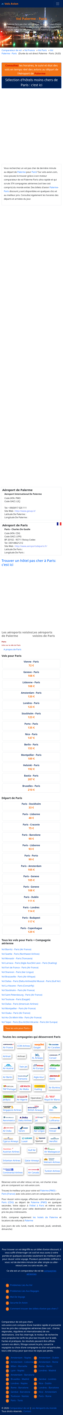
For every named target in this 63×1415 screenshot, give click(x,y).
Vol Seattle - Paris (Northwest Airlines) (20, 953)
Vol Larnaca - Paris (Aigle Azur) (17, 963)
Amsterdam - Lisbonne (20, 1361)
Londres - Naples (17, 1383)
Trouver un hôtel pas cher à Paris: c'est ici (29, 562)
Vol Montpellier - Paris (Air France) (19, 1008)
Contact (27, 1411)
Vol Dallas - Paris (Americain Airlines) (20, 1003)
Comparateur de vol (12, 50)
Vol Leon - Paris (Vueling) (44, 963)
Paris (34, 172)
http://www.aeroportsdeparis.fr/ (31, 546)
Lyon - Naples (15, 1370)
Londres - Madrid (45, 1370)
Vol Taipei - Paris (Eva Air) (14, 1022)
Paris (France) (8, 1193)
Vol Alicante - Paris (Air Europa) (42, 1022)
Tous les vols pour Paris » (17, 1028)
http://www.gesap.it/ (25, 510)
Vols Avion (10, 3)
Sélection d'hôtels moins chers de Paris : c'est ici (31, 82)
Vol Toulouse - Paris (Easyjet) (16, 999)
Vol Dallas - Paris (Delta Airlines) (17, 981)
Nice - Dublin (43, 1383)
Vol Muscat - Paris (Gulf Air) (46, 981)
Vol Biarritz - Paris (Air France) (16, 949)
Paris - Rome (42, 1396)
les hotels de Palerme (45, 1217)
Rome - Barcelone (17, 1387)
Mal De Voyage (15, 1296)
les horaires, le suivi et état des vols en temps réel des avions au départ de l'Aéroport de (31, 69)
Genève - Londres (45, 1379)
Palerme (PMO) (47, 1190)
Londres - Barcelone (46, 1387)
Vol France (29, 50)
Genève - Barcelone (18, 1391)
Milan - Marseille (16, 1366)
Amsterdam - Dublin (46, 1357)
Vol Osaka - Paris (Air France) (16, 1012)
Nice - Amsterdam (45, 1391)
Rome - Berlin (43, 1366)
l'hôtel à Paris (36, 1205)
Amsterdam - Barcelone (20, 1374)
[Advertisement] (31, 126)
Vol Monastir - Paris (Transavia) (17, 958)
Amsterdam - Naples (18, 1357)
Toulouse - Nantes (17, 1396)
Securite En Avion (17, 1302)
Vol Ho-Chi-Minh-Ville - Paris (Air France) (21, 1017)
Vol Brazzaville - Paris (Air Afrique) (18, 976)
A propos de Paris (12, 649)
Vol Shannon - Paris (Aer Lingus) (18, 972)
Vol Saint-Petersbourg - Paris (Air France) (22, 994)
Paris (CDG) (8, 1202)
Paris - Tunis (14, 1400)
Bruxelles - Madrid (17, 1379)
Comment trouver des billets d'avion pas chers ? (32, 1308)
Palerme (21, 172)
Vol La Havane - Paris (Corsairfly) (18, 985)
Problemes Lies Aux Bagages (22, 1290)
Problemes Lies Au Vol (19, 1285)
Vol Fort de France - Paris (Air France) (20, 967)
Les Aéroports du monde (44, 1408)
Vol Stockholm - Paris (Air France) (18, 990)
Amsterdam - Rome (46, 1361)
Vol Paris (42, 50)
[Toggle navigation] (57, 3)
